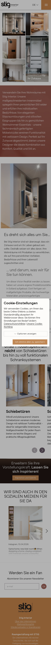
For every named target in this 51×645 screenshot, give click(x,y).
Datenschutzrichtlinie (14, 323)
